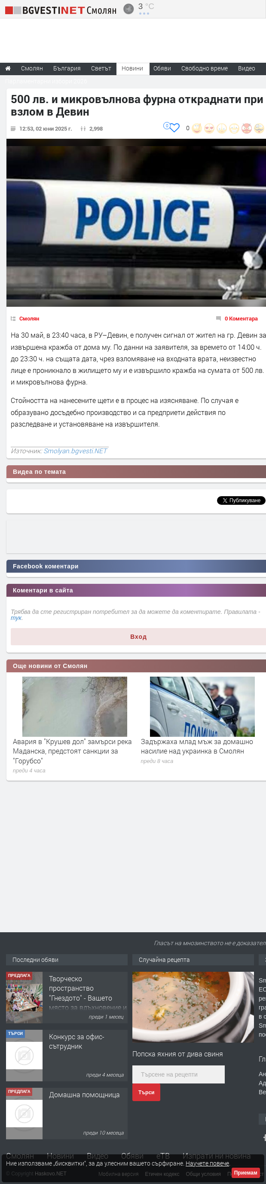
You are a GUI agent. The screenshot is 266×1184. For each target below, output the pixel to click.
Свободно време (204, 68)
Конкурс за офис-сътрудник (76, 1041)
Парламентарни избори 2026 (46, 81)
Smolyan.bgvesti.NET (75, 450)
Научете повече (207, 1163)
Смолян (29, 318)
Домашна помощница (84, 1094)
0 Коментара (241, 318)
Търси (146, 1092)
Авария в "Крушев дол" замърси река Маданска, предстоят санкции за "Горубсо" (72, 751)
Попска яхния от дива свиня (177, 1053)
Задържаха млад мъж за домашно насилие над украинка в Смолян (197, 746)
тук (16, 617)
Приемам (245, 1173)
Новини (132, 68)
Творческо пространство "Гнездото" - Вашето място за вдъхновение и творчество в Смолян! (88, 998)
